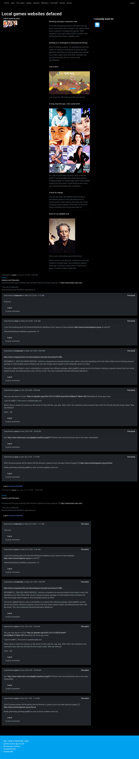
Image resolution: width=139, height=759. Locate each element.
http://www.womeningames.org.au (87, 327)
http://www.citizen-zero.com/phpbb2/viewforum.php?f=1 (30, 438)
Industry (36, 3)
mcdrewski (19, 351)
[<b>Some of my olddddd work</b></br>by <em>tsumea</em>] (13, 24)
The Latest (20, 3)
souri (14, 275)
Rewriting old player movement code (63, 22)
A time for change (56, 193)
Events (69, 3)
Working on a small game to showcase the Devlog (68, 43)
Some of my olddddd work (59, 214)
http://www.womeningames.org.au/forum (96, 463)
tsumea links (8, 752)
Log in (132, 3)
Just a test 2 (54, 67)
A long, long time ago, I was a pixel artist (64, 104)
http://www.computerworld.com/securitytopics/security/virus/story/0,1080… (33, 357)
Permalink (131, 295)
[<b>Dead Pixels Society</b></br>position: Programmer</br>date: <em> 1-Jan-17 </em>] (97, 24)
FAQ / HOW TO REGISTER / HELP (16, 741)
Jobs (12, 3)
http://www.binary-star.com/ (72, 283)
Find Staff (54, 3)
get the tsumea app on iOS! (13, 744)
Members (45, 3)
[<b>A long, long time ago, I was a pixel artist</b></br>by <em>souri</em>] (6, 24)
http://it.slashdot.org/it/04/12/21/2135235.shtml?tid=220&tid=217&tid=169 (56, 396)
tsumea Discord (9, 749)
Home (6, 3)
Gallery (28, 3)
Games (62, 3)
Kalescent (18, 295)
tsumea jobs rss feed (11, 746)
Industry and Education (10, 280)
